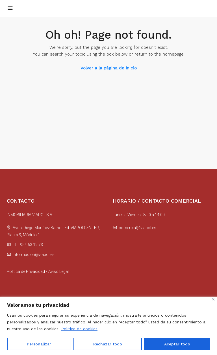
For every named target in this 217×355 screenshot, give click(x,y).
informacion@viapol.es (34, 254)
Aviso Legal (58, 271)
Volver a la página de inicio (109, 68)
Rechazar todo (107, 344)
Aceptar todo (177, 344)
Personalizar (39, 344)
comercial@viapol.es (137, 227)
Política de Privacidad (26, 271)
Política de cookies (79, 328)
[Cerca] (213, 299)
